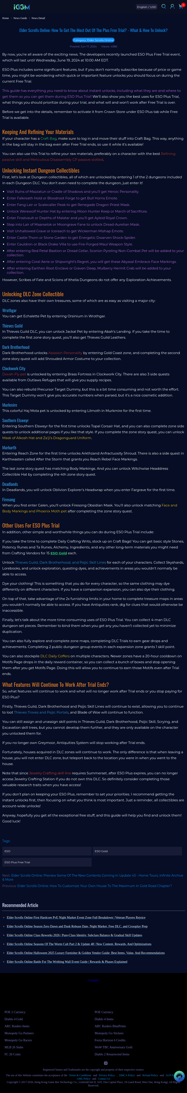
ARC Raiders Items (17, 1026)
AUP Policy (172, 1075)
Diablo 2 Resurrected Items (112, 1054)
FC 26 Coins (13, 1054)
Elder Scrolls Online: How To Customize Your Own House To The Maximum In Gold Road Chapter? (94, 886)
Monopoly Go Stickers (109, 1033)
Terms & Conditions (80, 1075)
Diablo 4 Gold (14, 1019)
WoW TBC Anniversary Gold (113, 1047)
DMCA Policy (127, 1075)
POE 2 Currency (15, 1012)
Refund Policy (150, 1075)
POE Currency (104, 1012)
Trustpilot (93, 980)
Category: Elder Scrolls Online (94, 40)
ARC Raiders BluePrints (110, 1026)
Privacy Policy (107, 1075)
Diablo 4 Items (104, 1019)
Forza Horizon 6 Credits (110, 1040)
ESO (7, 851)
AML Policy (84, 1078)
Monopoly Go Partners (19, 1033)
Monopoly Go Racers (18, 1040)
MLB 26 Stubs (14, 1047)
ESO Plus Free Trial (17, 862)
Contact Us (104, 1078)
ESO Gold (101, 851)
